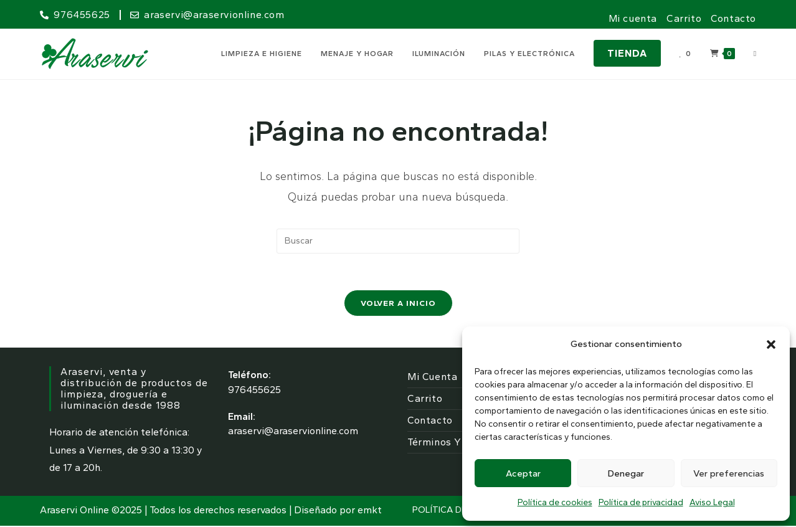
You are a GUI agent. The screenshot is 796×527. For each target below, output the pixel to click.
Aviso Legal (712, 502)
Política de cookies (555, 502)
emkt (370, 511)
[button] (771, 344)
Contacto (733, 18)
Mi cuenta (633, 18)
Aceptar (523, 473)
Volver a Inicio (398, 304)
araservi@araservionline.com (293, 433)
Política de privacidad (641, 502)
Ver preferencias (728, 473)
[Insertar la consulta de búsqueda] (398, 241)
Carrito (683, 18)
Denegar (626, 473)
